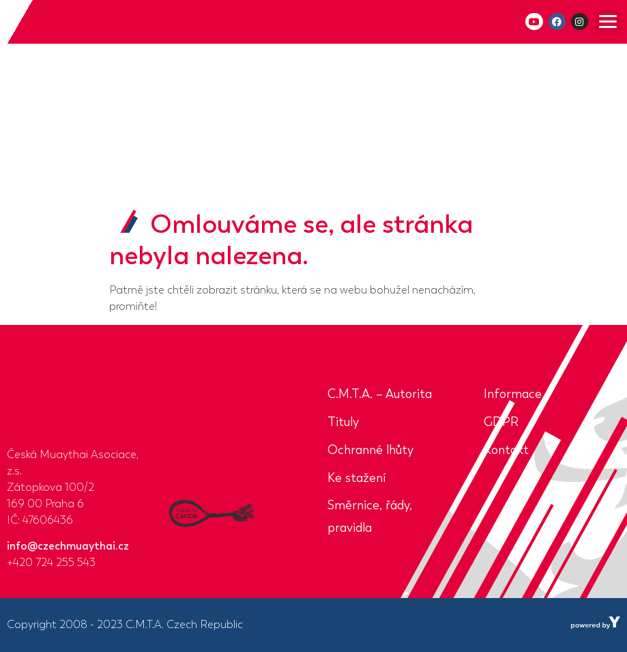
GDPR (501, 421)
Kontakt (506, 449)
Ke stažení (356, 477)
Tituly (343, 421)
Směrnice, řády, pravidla (369, 516)
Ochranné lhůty (370, 449)
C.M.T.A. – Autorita (379, 393)
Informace (513, 393)
